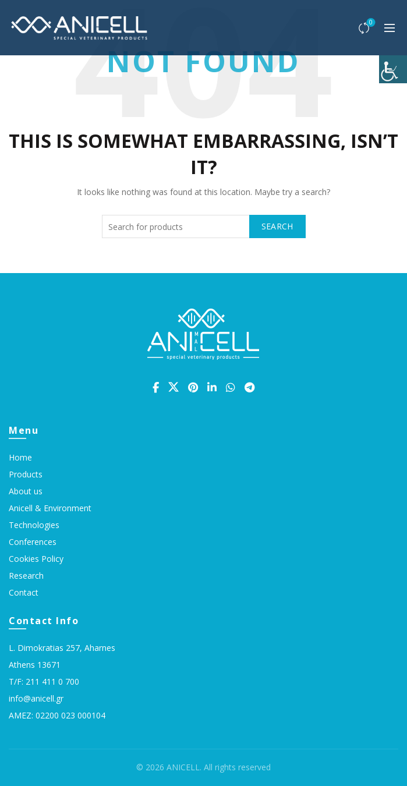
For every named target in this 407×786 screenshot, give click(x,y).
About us (26, 491)
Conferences (32, 541)
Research (26, 575)
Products (26, 474)
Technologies (34, 524)
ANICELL (183, 767)
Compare (370, 23)
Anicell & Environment (50, 508)
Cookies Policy (36, 558)
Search (277, 226)
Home (20, 457)
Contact (23, 592)
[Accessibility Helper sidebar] (393, 69)
